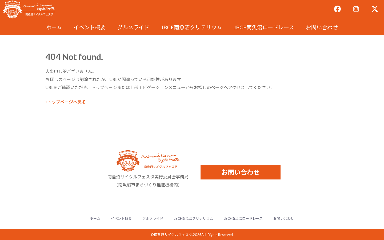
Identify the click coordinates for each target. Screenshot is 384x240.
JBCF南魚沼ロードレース (264, 27)
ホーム (54, 27)
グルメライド (133, 27)
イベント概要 (90, 27)
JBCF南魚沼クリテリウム (191, 27)
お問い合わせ (322, 27)
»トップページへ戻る (65, 101)
